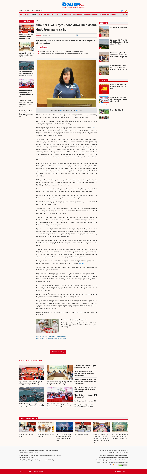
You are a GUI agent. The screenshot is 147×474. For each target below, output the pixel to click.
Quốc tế (57, 14)
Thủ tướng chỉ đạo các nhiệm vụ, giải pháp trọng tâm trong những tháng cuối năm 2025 (85, 373)
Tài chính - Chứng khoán (108, 14)
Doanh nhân (77, 14)
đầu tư (95, 128)
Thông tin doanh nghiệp (28, 418)
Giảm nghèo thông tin (117, 110)
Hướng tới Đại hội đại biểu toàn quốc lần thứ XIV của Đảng (118, 86)
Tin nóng (26, 21)
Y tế (61, 110)
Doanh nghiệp (66, 14)
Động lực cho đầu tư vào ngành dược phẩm (74, 320)
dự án (77, 110)
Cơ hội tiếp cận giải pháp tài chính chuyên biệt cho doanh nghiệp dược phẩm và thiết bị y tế (64, 54)
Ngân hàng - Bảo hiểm (91, 14)
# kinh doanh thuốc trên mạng (57, 336)
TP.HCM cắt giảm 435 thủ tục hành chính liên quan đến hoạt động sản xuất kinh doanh (85, 381)
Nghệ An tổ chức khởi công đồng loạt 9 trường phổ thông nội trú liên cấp (26, 36)
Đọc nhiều (103, 23)
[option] (27, 429)
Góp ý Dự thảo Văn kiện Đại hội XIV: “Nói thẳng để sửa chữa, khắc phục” (26, 55)
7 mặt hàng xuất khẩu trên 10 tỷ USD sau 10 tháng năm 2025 (86, 367)
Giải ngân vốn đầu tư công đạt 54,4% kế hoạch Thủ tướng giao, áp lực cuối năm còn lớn (118, 67)
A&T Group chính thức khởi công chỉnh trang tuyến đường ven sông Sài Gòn (120, 436)
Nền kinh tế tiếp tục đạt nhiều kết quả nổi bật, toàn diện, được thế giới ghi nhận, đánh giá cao (119, 55)
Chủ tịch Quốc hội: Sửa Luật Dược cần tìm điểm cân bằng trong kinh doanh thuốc (61, 51)
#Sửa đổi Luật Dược (42, 336)
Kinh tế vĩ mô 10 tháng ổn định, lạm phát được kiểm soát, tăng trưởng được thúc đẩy (85, 389)
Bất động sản (48, 14)
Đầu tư (40, 14)
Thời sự (33, 14)
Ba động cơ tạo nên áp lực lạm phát (85, 401)
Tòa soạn (28, 471)
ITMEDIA (124, 471)
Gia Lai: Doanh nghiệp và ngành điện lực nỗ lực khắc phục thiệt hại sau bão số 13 (26, 73)
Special (26, 14)
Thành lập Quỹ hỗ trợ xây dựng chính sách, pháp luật (86, 396)
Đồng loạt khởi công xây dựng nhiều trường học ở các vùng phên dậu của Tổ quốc (59, 406)
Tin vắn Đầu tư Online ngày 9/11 (118, 28)
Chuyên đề (103, 80)
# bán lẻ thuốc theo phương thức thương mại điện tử (51, 338)
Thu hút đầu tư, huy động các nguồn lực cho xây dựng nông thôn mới (118, 99)
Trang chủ (21, 471)
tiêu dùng (81, 263)
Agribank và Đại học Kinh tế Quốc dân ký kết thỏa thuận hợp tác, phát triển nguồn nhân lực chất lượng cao (101, 438)
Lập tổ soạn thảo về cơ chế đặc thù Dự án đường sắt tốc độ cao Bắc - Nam (119, 42)
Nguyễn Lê (39, 35)
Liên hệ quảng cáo (38, 471)
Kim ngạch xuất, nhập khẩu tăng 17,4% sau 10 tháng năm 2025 (84, 406)
